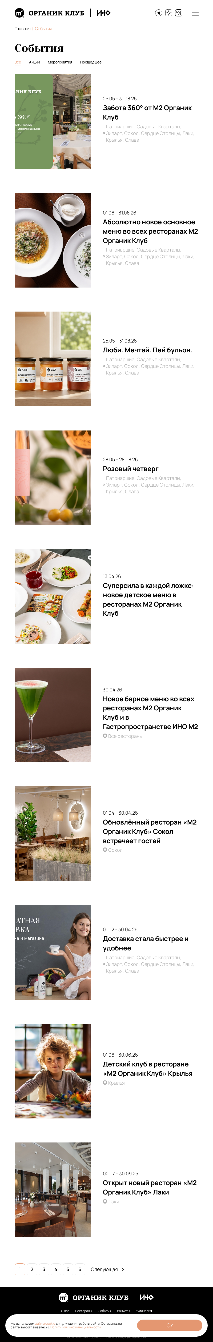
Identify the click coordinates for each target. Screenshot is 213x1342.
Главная (23, 28)
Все (18, 62)
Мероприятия (60, 62)
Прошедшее (91, 62)
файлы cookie (45, 1323)
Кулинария (144, 1311)
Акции (34, 62)
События (104, 1311)
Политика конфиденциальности (125, 1337)
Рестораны (83, 1311)
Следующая (107, 1269)
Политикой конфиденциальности (75, 1327)
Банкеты (123, 1311)
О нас (65, 1311)
